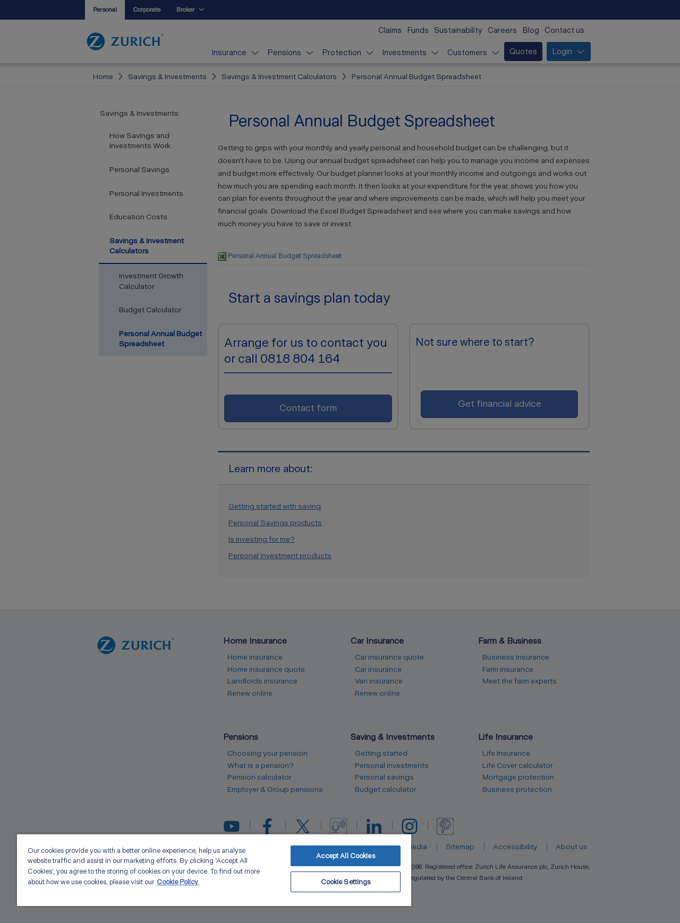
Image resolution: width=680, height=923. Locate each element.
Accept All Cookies (345, 856)
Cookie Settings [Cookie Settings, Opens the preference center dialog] (346, 882)
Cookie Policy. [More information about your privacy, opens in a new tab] (178, 882)
